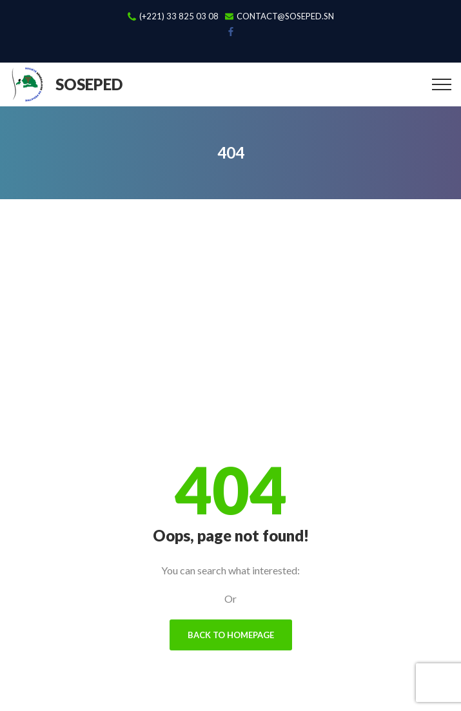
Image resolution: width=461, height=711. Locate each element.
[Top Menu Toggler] (441, 84)
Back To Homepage (231, 635)
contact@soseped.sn (285, 16)
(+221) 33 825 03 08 (179, 16)
